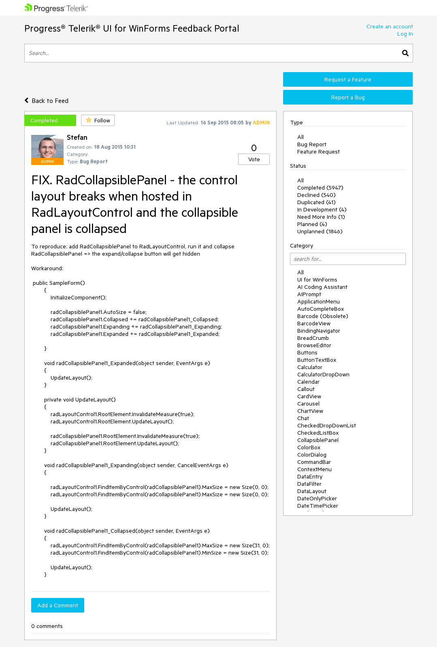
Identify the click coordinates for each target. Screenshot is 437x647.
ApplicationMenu (318, 301)
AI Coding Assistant (322, 286)
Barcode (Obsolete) (322, 316)
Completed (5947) (320, 187)
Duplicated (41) (316, 202)
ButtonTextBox (316, 359)
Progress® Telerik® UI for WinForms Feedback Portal (131, 28)
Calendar (308, 381)
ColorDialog (311, 454)
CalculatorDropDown (323, 374)
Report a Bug (348, 97)
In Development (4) (322, 209)
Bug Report (311, 144)
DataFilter (309, 483)
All (300, 137)
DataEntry (309, 476)
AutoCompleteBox (320, 308)
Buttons (307, 352)
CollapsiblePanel (318, 440)
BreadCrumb (313, 338)
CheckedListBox (318, 432)
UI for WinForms (317, 279)
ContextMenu (314, 469)
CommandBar (314, 461)
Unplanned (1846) (320, 231)
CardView (309, 396)
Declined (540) (316, 195)
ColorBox (308, 447)
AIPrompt (309, 294)
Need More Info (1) (321, 216)
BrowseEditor (314, 345)
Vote (254, 159)
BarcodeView (313, 323)
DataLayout (311, 491)
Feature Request (318, 151)
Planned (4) (312, 224)
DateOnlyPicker (317, 498)
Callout (306, 389)
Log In (405, 33)
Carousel (308, 403)
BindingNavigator (318, 330)
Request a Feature (347, 79)
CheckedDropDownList (326, 425)
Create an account (390, 26)
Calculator (309, 367)
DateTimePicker (317, 505)
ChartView (310, 410)
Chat (303, 418)
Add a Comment (57, 605)
